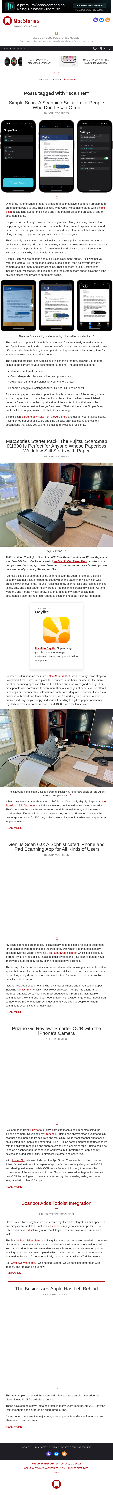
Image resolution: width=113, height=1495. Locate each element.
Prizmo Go (18, 1160)
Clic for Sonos (69, 79)
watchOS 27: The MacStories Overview (39, 61)
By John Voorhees (56, 113)
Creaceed (50, 1133)
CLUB (33, 1447)
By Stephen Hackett (56, 1294)
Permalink (13, 1272)
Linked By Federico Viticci (56, 1214)
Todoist (29, 1230)
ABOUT (25, 1447)
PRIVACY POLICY (60, 1447)
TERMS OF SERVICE (80, 1447)
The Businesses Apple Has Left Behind (56, 1288)
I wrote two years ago (22, 1262)
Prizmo (34, 1129)
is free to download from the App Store (44, 416)
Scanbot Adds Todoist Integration (56, 1203)
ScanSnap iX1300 (60, 676)
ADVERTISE (44, 1447)
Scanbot (55, 1226)
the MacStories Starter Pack (70, 561)
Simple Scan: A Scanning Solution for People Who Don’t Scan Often (56, 105)
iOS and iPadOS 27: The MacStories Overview (96, 61)
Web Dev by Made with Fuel (45, 1464)
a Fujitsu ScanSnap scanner (60, 952)
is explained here (30, 1240)
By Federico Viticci (56, 1039)
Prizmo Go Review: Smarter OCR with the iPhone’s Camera (56, 1031)
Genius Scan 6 (26, 989)
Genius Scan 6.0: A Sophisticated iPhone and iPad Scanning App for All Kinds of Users (56, 847)
